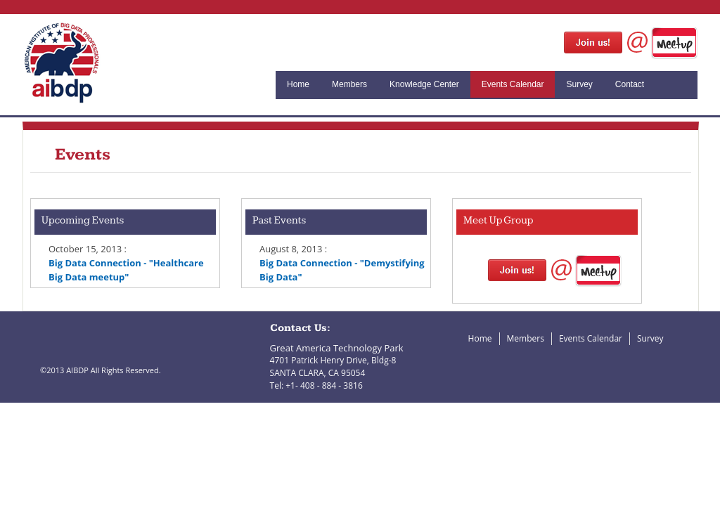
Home (298, 84)
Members (349, 84)
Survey (579, 84)
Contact (629, 84)
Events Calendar (513, 84)
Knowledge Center (424, 84)
